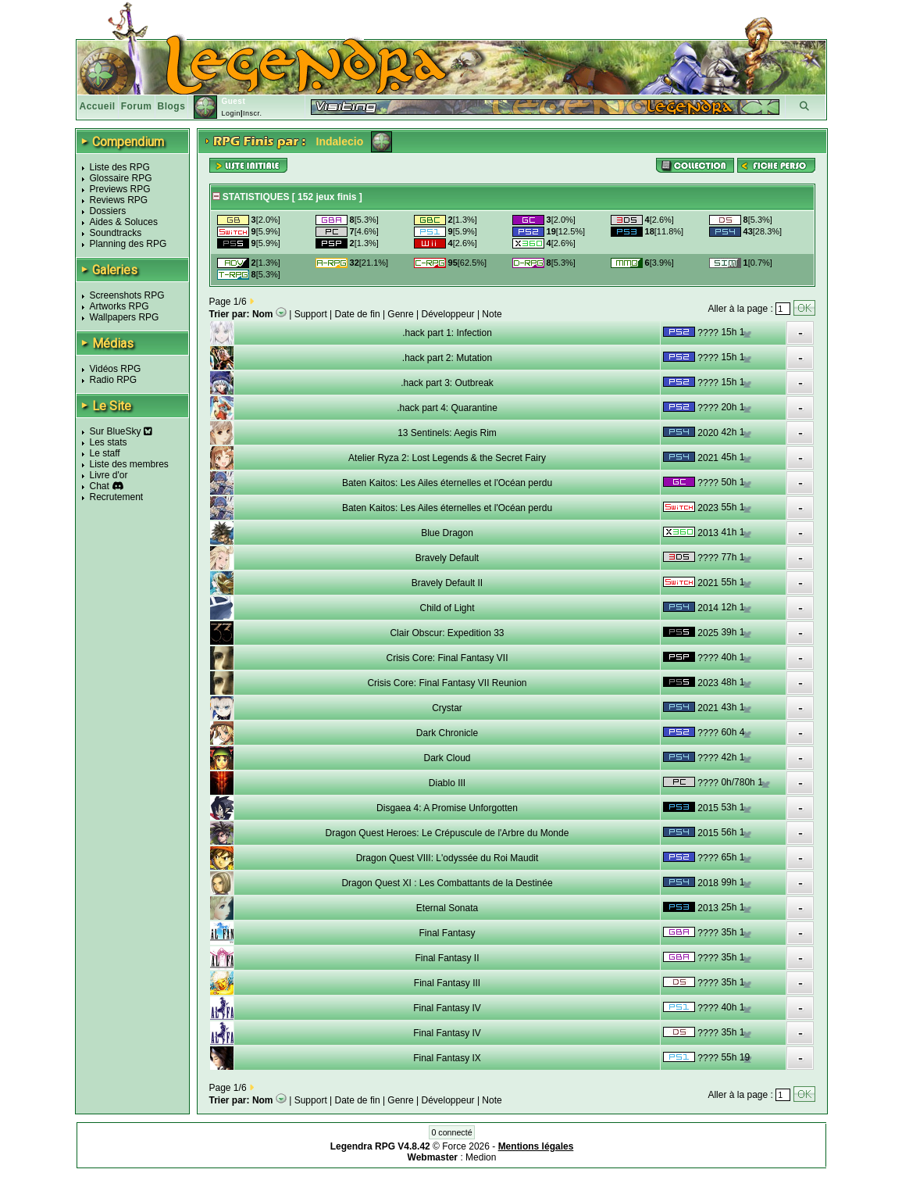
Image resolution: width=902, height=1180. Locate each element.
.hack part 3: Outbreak (447, 382)
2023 (707, 507)
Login (231, 113)
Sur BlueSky (121, 431)
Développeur (448, 314)
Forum (136, 106)
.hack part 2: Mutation (447, 357)
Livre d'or (109, 475)
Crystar (447, 708)
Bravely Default (447, 557)
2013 (707, 532)
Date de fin (357, 314)
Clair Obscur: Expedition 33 (447, 633)
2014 (707, 608)
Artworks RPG (119, 306)
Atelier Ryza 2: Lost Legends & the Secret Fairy (447, 457)
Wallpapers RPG (124, 317)
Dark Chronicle (447, 733)
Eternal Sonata (447, 908)
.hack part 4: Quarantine (447, 407)
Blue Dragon (447, 532)
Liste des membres (129, 464)
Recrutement (117, 497)
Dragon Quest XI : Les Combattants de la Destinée (446, 883)
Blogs (172, 106)
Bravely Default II (447, 582)
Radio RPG (113, 379)
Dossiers (108, 211)
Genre (400, 314)
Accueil (98, 106)
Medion (480, 1157)
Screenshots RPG (127, 295)
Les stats (108, 442)
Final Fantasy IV (447, 1008)
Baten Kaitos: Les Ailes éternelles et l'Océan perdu (447, 482)
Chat (99, 486)
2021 (707, 457)
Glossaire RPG (121, 178)
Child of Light (446, 608)
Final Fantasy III (447, 983)
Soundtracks (116, 232)
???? (707, 332)
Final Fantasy (447, 933)
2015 (707, 808)
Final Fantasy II (447, 958)
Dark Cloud (446, 758)
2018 (707, 883)
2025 (707, 633)
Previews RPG (120, 189)
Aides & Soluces (124, 221)
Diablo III (447, 783)
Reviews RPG (119, 200)
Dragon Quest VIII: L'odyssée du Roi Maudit (447, 858)
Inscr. (252, 113)
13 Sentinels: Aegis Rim (447, 432)
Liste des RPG (120, 167)
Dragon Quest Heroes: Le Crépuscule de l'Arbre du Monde (447, 833)
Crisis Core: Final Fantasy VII (447, 658)
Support (310, 314)
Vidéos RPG (115, 368)
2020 (707, 432)
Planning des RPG (128, 243)
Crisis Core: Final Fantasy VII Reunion (446, 683)
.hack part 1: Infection (447, 332)
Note (491, 314)
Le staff (105, 453)
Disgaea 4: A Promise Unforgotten (447, 808)
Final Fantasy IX (447, 1058)
